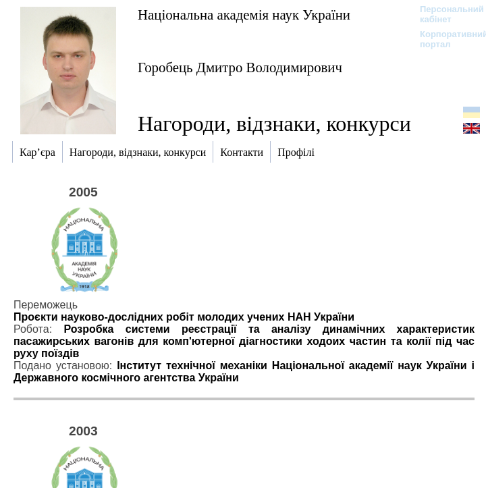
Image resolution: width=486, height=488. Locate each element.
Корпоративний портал (445, 39)
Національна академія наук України (244, 14)
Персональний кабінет (445, 14)
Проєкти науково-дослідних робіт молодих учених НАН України (184, 317)
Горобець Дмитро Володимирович (240, 67)
